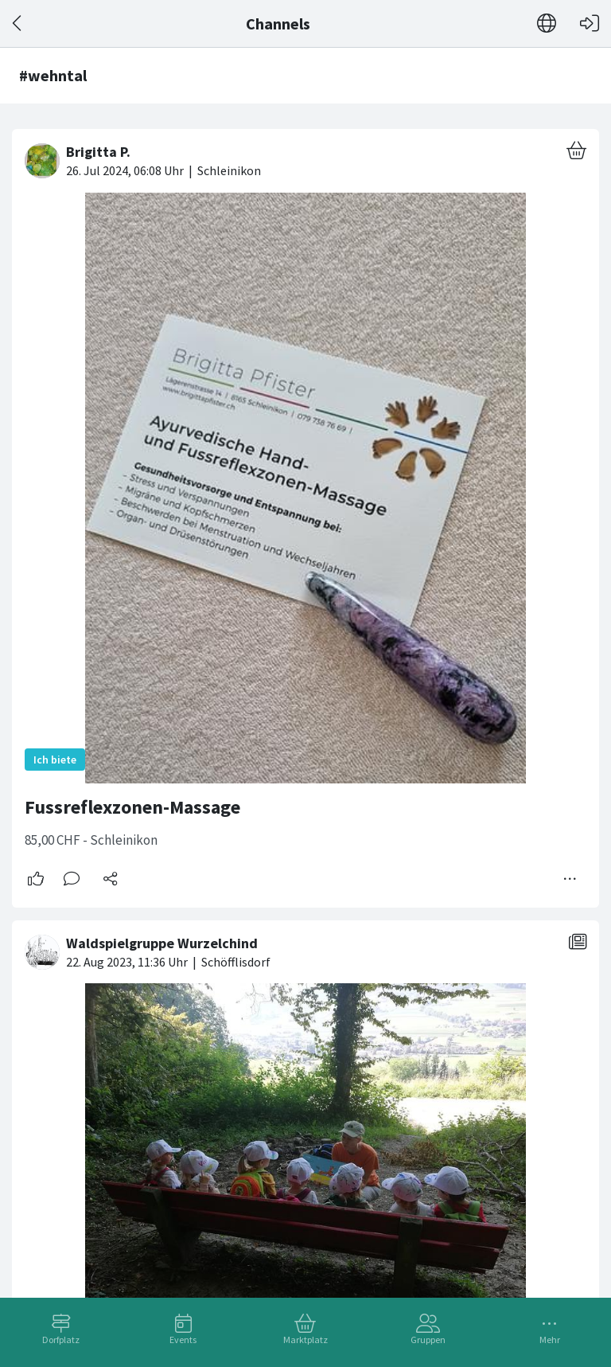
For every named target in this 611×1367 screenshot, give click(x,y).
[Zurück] (17, 23)
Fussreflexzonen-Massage (132, 807)
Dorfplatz (61, 1340)
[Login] (589, 23)
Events (183, 1340)
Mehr (549, 1340)
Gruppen (428, 1340)
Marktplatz (305, 1340)
